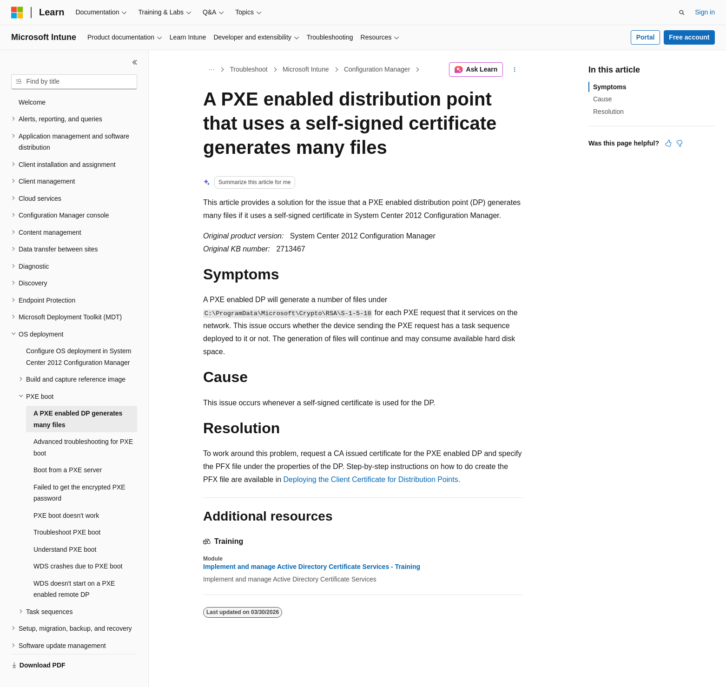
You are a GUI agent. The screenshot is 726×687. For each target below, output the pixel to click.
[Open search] (682, 12)
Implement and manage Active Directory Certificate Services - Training (311, 566)
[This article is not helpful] (679, 143)
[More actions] (515, 69)
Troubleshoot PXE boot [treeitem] (66, 511)
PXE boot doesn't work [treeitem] (66, 494)
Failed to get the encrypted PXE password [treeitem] (79, 471)
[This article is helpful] (668, 143)
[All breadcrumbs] (211, 69)
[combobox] (74, 81)
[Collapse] (135, 62)
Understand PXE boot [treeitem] (64, 528)
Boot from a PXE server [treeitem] (67, 448)
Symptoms (610, 87)
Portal (645, 37)
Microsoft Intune (306, 69)
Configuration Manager (377, 69)
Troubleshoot (249, 69)
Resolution (608, 111)
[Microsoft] (17, 13)
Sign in (705, 12)
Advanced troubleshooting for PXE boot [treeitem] (83, 426)
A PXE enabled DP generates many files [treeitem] (77, 397)
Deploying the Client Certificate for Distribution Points (371, 479)
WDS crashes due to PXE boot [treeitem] (77, 544)
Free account (689, 37)
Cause (602, 99)
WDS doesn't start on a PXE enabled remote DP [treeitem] (74, 567)
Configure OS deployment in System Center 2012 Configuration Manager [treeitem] (78, 335)
